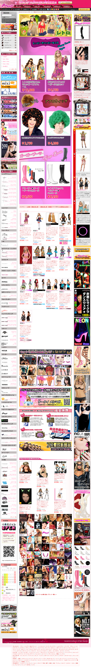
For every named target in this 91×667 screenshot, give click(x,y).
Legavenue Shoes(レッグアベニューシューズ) (10, 204)
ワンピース (33, 660)
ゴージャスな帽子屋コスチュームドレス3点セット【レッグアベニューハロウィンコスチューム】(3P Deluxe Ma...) (51, 264)
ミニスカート (27, 660)
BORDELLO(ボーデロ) (13, 362)
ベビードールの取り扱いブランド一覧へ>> (46, 594)
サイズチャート (6, 9)
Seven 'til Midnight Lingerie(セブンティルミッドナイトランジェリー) (9, 252)
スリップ (4, 20)
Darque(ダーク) (14, 336)
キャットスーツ (72, 660)
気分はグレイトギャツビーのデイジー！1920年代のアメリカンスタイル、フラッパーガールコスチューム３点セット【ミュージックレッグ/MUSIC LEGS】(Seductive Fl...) (65, 298)
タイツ (56, 655)
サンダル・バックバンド (29, 652)
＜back (7, 568)
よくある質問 (16, 9)
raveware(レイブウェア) (13, 486)
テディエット (33, 647)
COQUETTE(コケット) (13, 332)
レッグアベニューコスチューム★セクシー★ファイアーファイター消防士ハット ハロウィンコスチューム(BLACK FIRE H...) (42, 480)
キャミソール (67, 647)
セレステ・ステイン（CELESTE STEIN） (11, 498)
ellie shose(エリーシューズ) (12, 380)
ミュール (20, 652)
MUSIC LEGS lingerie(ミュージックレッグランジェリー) (9, 317)
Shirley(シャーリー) (13, 212)
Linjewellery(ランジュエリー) (12, 479)
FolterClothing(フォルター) (13, 449)
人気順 (28, 206)
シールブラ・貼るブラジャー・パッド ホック (34, 646)
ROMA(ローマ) (14, 281)
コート (27, 661)
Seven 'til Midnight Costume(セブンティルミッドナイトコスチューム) (9, 256)
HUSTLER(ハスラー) (14, 351)
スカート (20, 660)
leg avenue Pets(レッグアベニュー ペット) (10, 201)
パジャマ (67, 650)
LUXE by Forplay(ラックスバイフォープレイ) (10, 238)
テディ (27, 647)
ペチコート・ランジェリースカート (39, 650)
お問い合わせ (42, 9)
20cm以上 (5, 66)
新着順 (50, 206)
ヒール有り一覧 (12, 69)
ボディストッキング (49, 655)
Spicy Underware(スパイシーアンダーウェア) (10, 475)
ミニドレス (44, 660)
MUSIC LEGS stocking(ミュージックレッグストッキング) (9, 325)
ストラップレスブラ (50, 646)
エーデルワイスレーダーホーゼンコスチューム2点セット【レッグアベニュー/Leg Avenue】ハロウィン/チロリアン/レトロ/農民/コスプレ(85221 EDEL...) (52, 298)
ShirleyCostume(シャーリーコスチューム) (10, 227)
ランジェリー (28, 6)
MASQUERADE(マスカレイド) (13, 340)
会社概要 (34, 9)
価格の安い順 (34, 206)
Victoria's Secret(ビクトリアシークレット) (10, 442)
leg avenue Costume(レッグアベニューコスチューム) (9, 181)
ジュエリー (22, 663)
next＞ (14, 568)
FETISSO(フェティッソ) (13, 310)
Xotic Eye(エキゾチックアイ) (12, 420)
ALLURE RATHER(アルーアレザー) (12, 303)
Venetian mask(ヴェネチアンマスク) (11, 435)
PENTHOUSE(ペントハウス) (13, 384)
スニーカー (37, 653)
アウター (58, 6)
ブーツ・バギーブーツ (41, 652)
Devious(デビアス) (14, 373)
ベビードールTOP (8, 641)
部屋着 (23, 661)
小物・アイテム (56, 663)
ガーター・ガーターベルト (65, 655)
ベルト (34, 663)
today (10, 568)
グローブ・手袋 (41, 663)
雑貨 (50, 663)
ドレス (39, 660)
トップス (43, 658)
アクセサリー (68, 6)
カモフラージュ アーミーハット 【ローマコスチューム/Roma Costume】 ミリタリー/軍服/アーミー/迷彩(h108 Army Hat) (25, 476)
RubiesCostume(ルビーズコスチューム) (11, 399)
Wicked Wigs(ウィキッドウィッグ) (11, 427)
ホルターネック (50, 658)
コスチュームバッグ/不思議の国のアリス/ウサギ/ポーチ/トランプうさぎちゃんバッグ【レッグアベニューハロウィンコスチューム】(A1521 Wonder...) (60, 505)
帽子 (47, 663)
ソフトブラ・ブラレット (69, 646)
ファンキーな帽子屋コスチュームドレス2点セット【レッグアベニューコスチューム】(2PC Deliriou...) (25, 296)
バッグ (32, 664)
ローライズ (71, 649)
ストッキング (48, 6)
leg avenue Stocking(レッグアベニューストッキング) (9, 197)
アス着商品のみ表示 (63, 206)
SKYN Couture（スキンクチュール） (11, 494)
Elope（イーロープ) (12, 501)
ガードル (19, 650)
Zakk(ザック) (14, 344)
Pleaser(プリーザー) (13, 358)
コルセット (12, 19)
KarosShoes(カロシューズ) (13, 391)
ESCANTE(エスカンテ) (13, 263)
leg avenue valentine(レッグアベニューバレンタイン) (9, 193)
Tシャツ (31, 658)
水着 (19, 658)
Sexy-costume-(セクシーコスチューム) (11, 185)
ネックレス (29, 663)
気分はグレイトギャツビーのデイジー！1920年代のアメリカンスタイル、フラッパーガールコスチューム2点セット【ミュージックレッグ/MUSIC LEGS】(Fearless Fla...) (25, 329)
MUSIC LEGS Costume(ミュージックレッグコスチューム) (9, 321)
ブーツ (11, 20)
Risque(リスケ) (14, 215)
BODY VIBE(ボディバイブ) (13, 482)
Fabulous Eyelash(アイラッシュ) (13, 463)
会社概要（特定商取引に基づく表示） (21, 641)
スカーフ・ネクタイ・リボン (68, 663)
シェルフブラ (59, 646)
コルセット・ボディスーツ (56, 647)
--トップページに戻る (18, 6)
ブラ (3, 19)
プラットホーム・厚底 (53, 653)
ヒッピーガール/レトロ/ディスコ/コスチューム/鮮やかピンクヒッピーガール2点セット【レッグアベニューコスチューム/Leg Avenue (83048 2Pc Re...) (25, 232)
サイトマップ (32, 641)
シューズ (38, 6)
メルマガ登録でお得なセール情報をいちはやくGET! (45, 406)
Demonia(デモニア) (14, 366)
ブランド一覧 (13, 517)
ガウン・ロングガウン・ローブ (56, 650)
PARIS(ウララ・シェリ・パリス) (10, 274)
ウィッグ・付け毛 (25, 664)
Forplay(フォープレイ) (13, 234)
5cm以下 (5, 56)
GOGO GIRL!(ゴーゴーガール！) (12, 289)
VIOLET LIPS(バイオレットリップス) (11, 513)
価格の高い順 (43, 206)
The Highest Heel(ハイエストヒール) (12, 406)
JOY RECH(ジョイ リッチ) (12, 505)
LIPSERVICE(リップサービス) (12, 490)
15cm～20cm (6, 64)
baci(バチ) (15, 245)
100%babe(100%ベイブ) (13, 219)
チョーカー (17, 664)
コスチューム (24, 658)
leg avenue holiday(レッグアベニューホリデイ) (10, 189)
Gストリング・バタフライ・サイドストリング (56, 649)
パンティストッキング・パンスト (35, 655)
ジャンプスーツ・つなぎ (61, 660)
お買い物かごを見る (65, 3)
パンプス (62, 653)
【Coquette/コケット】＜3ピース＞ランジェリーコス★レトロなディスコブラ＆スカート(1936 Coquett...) (25, 270)
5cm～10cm (6, 59)
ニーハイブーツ (68, 652)
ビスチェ (8, 20)
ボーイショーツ (26, 650)
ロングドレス (51, 660)
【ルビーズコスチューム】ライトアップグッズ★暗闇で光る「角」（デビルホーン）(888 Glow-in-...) (25, 507)
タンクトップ (37, 658)
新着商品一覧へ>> (79, 42)
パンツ (56, 658)
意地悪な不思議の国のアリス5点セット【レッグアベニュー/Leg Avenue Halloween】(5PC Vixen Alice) (60, 476)
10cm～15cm (6, 61)
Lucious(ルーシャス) (13, 369)
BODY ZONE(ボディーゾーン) (12, 296)
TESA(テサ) (15, 267)
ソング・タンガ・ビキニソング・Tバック (35, 649)
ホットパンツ (63, 658)
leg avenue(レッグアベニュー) (12, 178)
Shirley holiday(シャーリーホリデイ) (11, 223)
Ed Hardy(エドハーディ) (13, 471)
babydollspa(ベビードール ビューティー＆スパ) (9, 467)
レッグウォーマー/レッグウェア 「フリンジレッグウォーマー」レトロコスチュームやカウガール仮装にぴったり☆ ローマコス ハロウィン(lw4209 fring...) (52, 232)
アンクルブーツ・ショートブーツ (55, 652)
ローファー (44, 653)
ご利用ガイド (26, 9)
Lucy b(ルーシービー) (13, 456)
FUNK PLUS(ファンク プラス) (12, 509)
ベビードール (7, 19)
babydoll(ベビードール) (13, 413)
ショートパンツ (70, 658)
